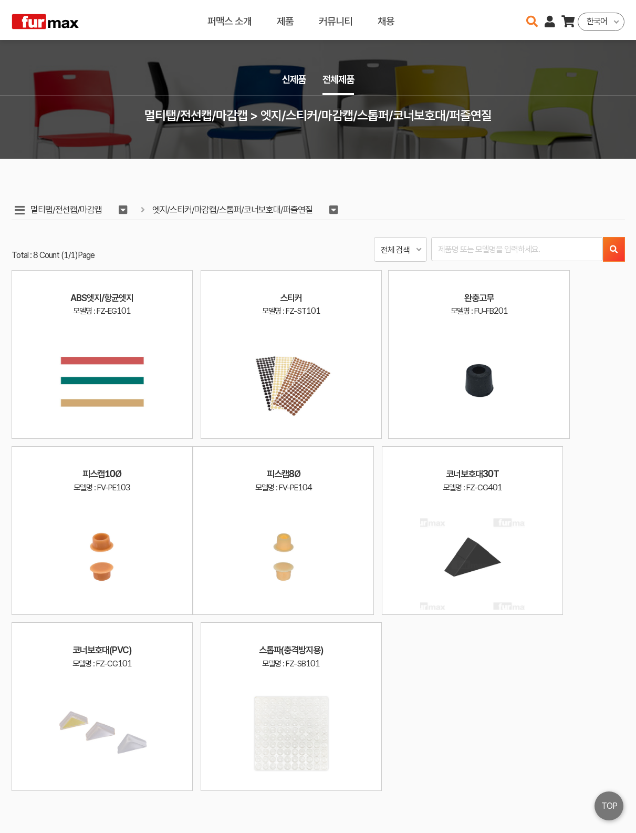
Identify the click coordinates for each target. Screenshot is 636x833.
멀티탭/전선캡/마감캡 (67, 209)
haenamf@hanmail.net (506, 785)
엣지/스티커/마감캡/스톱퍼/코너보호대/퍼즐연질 (234, 209)
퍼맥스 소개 (229, 20)
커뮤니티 (335, 20)
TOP (609, 806)
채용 (386, 20)
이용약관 (581, 785)
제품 (285, 20)
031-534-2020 (497, 801)
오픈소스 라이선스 (36, 821)
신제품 (293, 80)
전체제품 (339, 80)
